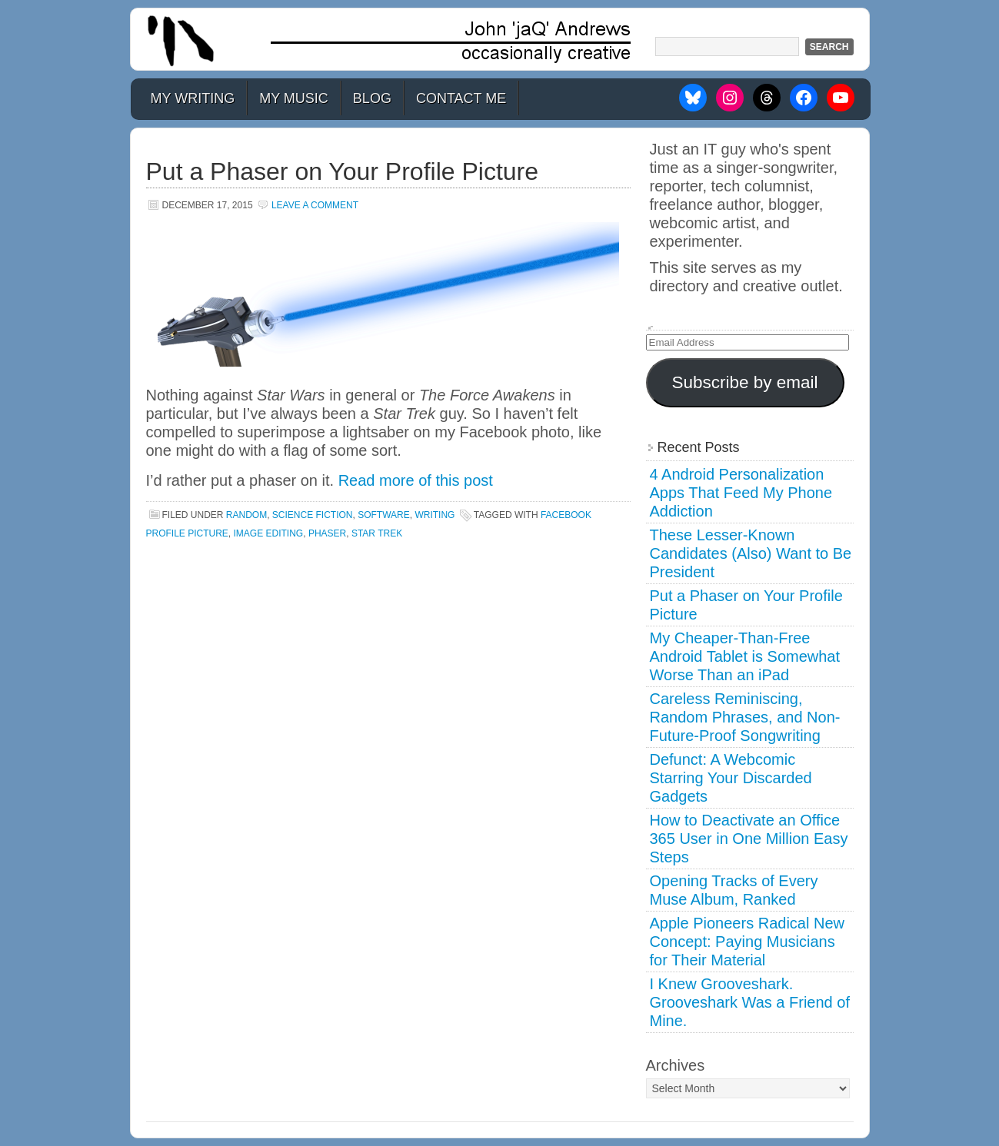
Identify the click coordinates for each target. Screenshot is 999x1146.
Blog (372, 98)
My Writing (193, 98)
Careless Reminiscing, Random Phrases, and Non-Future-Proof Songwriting (745, 717)
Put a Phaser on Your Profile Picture (342, 171)
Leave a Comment (314, 205)
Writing (435, 515)
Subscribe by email (744, 382)
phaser (327, 533)
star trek (376, 533)
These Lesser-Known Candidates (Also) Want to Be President (751, 553)
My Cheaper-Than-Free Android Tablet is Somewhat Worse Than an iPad (745, 656)
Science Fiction (312, 515)
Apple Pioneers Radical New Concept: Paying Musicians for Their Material (747, 941)
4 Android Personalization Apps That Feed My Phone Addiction (741, 493)
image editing (269, 533)
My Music (293, 98)
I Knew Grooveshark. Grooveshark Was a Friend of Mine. (750, 1002)
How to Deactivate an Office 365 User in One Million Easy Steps (749, 838)
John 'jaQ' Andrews (500, 39)
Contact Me (461, 98)
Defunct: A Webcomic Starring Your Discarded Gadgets (731, 778)
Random (246, 515)
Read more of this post (415, 480)
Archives (675, 1065)
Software (384, 515)
